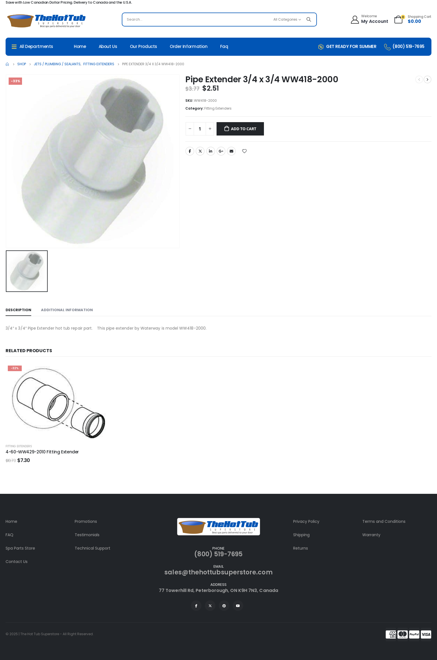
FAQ (9, 535)
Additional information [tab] (67, 310)
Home (80, 46)
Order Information (189, 46)
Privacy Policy (306, 521)
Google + (221, 151)
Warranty (371, 535)
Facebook (189, 151)
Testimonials (87, 535)
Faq (224, 46)
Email (231, 151)
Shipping (301, 535)
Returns (300, 548)
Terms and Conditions (384, 521)
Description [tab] (18, 310)
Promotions (86, 521)
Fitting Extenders (218, 108)
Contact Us (17, 561)
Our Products (143, 46)
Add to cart (243, 128)
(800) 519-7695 (218, 554)
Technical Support (92, 548)
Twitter (200, 151)
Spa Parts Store (20, 548)
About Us (108, 46)
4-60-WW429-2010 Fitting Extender (42, 452)
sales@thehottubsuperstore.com (218, 572)
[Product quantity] (200, 129)
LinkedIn (210, 151)
